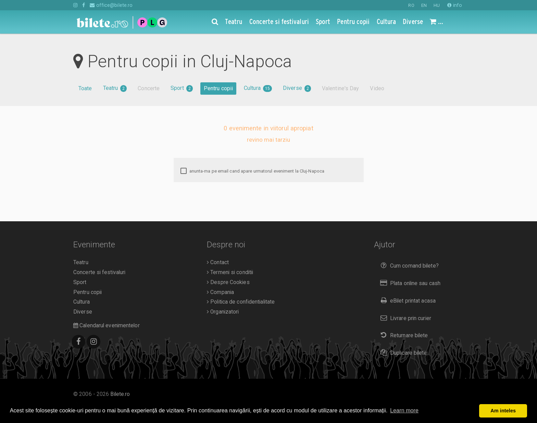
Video (377, 88)
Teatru (115, 88)
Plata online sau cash (409, 283)
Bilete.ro (120, 394)
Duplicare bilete (402, 353)
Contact (218, 262)
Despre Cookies (228, 282)
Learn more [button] (404, 410)
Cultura (258, 88)
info (454, 5)
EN (424, 5)
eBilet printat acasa (406, 300)
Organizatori (223, 312)
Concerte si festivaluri (99, 272)
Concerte (149, 88)
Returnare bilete (402, 335)
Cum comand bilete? (408, 265)
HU (437, 5)
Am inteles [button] (503, 410)
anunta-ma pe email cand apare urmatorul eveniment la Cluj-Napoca (252, 171)
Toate (85, 88)
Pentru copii (218, 88)
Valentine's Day (340, 88)
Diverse (297, 88)
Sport (182, 88)
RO (411, 5)
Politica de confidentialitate (241, 302)
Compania (220, 292)
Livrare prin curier (404, 318)
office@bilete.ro (111, 5)
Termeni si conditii (230, 272)
